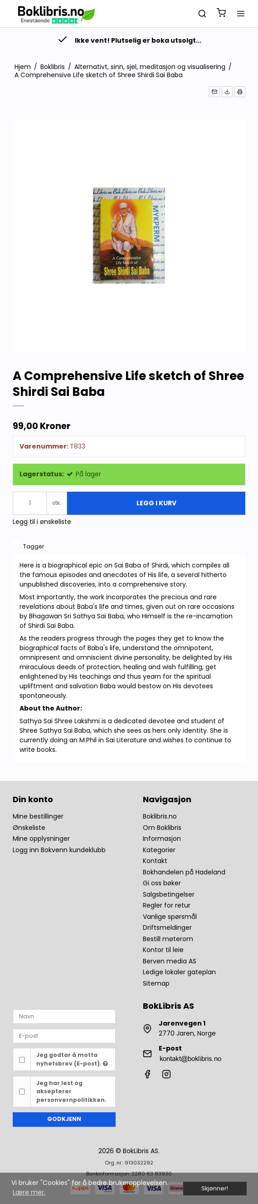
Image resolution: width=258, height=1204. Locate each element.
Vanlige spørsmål (170, 916)
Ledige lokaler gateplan (179, 972)
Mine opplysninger (41, 838)
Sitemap (156, 983)
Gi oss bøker (162, 883)
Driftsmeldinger (167, 927)
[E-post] (64, 1035)
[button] (214, 91)
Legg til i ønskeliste (42, 521)
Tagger (33, 546)
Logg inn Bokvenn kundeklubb (59, 849)
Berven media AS (169, 961)
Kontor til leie (163, 949)
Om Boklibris (162, 827)
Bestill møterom (168, 938)
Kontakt (155, 860)
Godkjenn (64, 1119)
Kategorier (159, 849)
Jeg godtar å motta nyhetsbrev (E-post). (72, 1059)
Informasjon (162, 838)
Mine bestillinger (38, 816)
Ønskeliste (29, 827)
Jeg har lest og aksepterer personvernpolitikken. (71, 1091)
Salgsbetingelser (169, 894)
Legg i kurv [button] (156, 503)
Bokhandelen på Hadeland (184, 872)
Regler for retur (166, 905)
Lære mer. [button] (29, 1192)
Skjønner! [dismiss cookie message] (214, 1188)
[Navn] (64, 1016)
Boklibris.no (160, 816)
